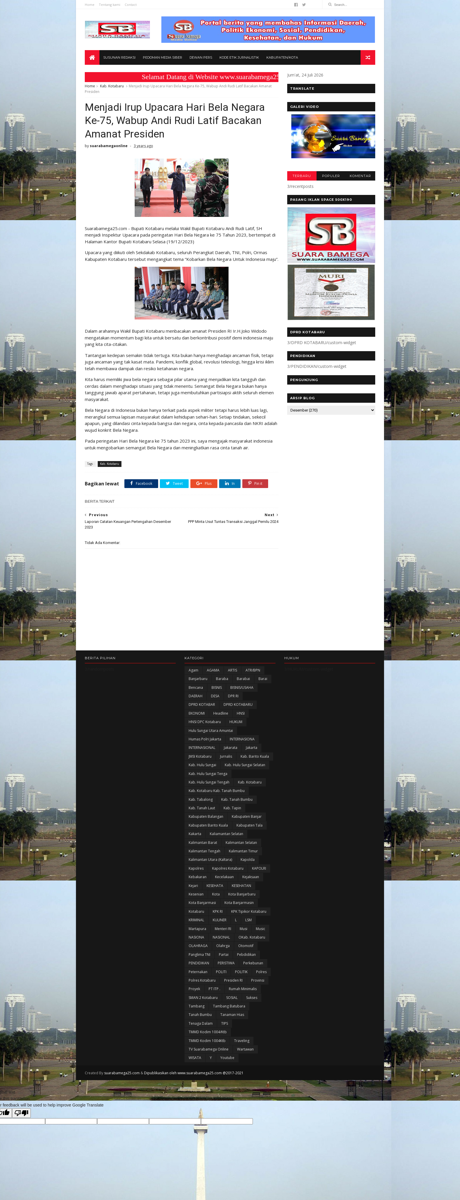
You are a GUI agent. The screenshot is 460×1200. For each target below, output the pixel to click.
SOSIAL (232, 997)
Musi (243, 928)
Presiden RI (233, 980)
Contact (131, 4)
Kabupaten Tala (249, 825)
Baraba (222, 678)
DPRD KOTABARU (238, 704)
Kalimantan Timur (243, 851)
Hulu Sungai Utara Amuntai (211, 730)
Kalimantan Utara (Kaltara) (210, 859)
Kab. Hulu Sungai (202, 764)
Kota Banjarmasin (239, 902)
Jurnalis (226, 756)
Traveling (241, 1040)
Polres (261, 971)
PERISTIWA (226, 963)
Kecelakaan (224, 876)
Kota (216, 894)
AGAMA (213, 670)
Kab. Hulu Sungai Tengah (209, 782)
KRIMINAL (196, 919)
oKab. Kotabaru (252, 937)
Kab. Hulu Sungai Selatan (245, 764)
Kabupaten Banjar (247, 816)
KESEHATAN (241, 885)
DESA (215, 696)
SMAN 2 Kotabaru (203, 997)
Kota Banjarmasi (202, 902)
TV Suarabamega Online (209, 1049)
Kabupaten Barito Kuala (208, 825)
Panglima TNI (199, 954)
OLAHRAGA (198, 945)
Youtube (227, 1057)
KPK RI (218, 911)
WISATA (195, 1057)
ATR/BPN (253, 670)
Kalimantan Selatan (241, 842)
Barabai (243, 678)
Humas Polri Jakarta (205, 739)
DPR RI (233, 696)
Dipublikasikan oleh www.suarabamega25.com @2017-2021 (193, 1072)
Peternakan (198, 971)
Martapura (197, 928)
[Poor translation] (21, 1113)
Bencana (196, 687)
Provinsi (257, 980)
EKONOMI (197, 713)
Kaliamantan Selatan (226, 833)
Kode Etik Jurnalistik (239, 57)
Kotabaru (196, 911)
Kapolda (248, 859)
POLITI (221, 971)
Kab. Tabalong (201, 799)
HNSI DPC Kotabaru (205, 721)
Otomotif (245, 945)
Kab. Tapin (232, 807)
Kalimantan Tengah (204, 851)
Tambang (196, 1006)
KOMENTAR (360, 176)
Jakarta (251, 747)
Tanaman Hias (232, 1014)
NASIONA (196, 937)
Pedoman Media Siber (162, 57)
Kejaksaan (250, 876)
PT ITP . (214, 988)
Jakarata (230, 747)
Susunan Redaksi (119, 57)
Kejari (193, 885)
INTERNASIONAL (202, 747)
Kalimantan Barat (203, 842)
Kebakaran (198, 876)
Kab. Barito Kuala (255, 756)
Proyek (194, 988)
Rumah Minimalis (243, 988)
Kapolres (196, 868)
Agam (193, 670)
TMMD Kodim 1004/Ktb (208, 1031)
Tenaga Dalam (201, 1023)
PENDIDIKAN (199, 963)
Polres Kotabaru (202, 980)
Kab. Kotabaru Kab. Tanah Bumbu (217, 790)
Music (260, 928)
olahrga (223, 945)
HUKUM (235, 721)
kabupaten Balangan (206, 816)
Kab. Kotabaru (112, 86)
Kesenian (196, 894)
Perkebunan (253, 963)
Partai (224, 954)
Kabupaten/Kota (282, 57)
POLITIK (241, 971)
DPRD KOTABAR (202, 704)
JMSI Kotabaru (200, 756)
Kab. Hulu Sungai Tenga (208, 773)
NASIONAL (221, 937)
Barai (262, 678)
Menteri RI (223, 928)
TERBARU (301, 176)
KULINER (219, 919)
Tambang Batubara (229, 1006)
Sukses (251, 997)
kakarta (195, 833)
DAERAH (195, 696)
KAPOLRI (259, 868)
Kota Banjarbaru (242, 894)
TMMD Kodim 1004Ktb (207, 1040)
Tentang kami (109, 4)
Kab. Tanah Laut (202, 807)
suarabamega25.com (122, 1072)
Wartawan (245, 1049)
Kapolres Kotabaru (227, 868)
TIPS (224, 1023)
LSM (248, 919)
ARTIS (232, 670)
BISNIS (217, 687)
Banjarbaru (198, 678)
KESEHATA (215, 885)
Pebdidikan (246, 954)
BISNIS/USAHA (241, 687)
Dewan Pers (201, 57)
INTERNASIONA (242, 739)
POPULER (331, 176)
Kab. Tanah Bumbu (237, 799)
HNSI (241, 713)
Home (89, 4)
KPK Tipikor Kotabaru (248, 911)
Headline (220, 713)
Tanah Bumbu (200, 1014)
